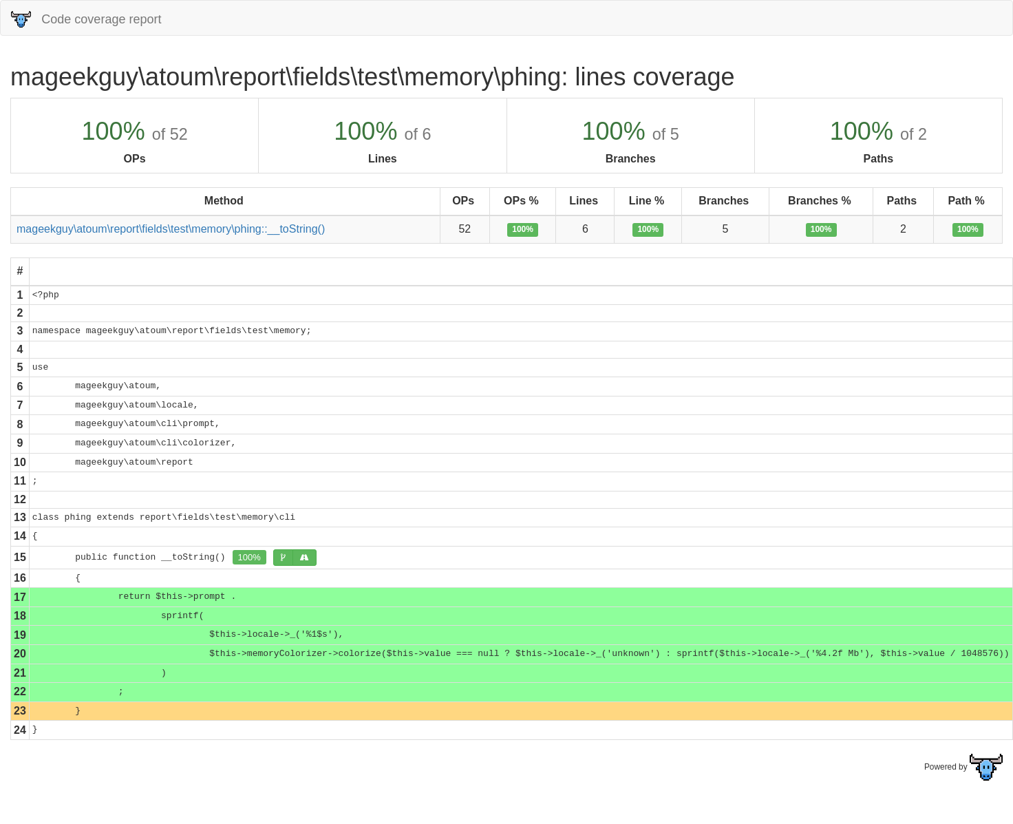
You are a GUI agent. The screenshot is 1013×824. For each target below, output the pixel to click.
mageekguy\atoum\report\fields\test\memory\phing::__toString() (171, 229)
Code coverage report (86, 19)
